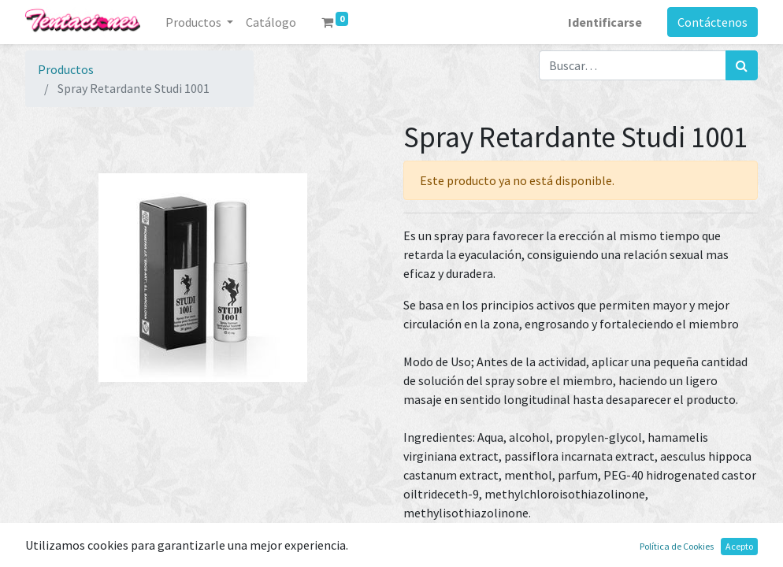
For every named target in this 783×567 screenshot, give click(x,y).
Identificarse (605, 22)
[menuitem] (270, 22)
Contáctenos (712, 22)
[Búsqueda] (741, 65)
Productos (66, 69)
